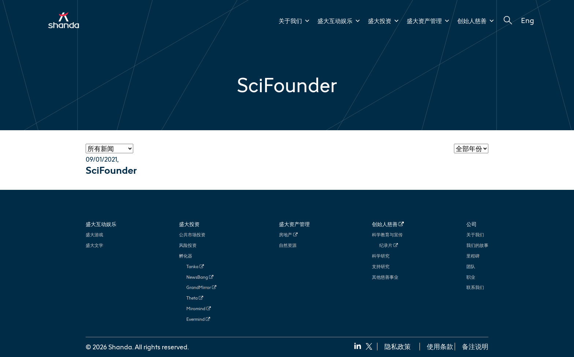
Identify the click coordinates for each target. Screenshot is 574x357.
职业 (470, 277)
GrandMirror (201, 287)
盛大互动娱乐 (339, 21)
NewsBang (199, 277)
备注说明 (475, 346)
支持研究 (381, 266)
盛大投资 (383, 21)
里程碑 (473, 256)
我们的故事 (477, 245)
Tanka (195, 266)
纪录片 (388, 245)
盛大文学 (94, 245)
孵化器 (185, 256)
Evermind (198, 319)
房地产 (288, 234)
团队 (470, 266)
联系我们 (475, 287)
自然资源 (288, 245)
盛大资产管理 (428, 21)
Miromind (198, 308)
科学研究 (381, 256)
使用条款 (440, 346)
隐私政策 (397, 346)
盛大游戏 (94, 234)
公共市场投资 (192, 234)
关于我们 (294, 21)
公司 (471, 224)
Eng (527, 20)
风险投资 (188, 245)
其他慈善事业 (385, 277)
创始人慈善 (476, 21)
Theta (194, 298)
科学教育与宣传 (387, 234)
